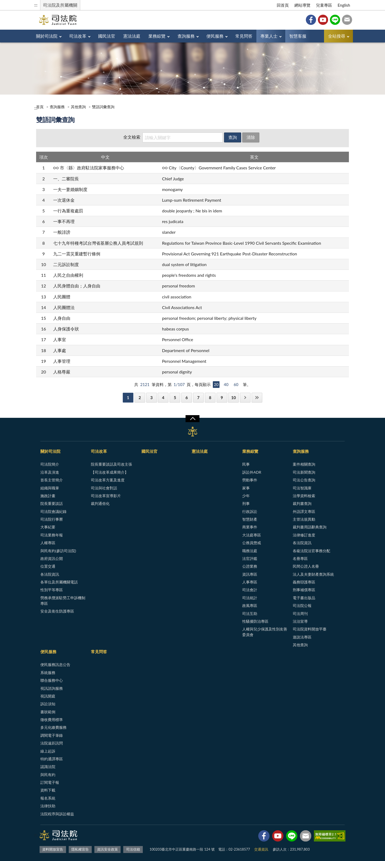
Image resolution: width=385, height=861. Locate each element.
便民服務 (215, 35)
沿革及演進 (49, 472)
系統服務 (47, 672)
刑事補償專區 (304, 589)
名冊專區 (300, 558)
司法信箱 (347, 20)
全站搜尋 (336, 35)
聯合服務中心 (51, 680)
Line (335, 20)
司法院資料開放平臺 (309, 629)
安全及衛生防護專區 (57, 611)
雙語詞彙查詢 (103, 106)
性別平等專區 (51, 589)
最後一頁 (257, 398)
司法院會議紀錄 (53, 511)
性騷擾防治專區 (255, 621)
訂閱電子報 (49, 782)
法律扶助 (47, 806)
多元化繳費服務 (53, 727)
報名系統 (47, 798)
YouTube (323, 20)
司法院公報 (302, 605)
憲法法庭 (131, 35)
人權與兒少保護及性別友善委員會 (264, 632)
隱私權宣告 (80, 849)
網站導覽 (302, 5)
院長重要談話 (51, 503)
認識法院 (47, 766)
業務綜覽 (156, 35)
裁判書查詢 (302, 503)
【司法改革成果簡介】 (109, 472)
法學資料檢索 (304, 495)
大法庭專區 (251, 535)
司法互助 (249, 613)
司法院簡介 (49, 464)
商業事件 (249, 527)
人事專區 (249, 582)
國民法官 (106, 35)
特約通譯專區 (51, 759)
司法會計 (249, 589)
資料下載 (47, 790)
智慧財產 (249, 519)
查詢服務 (186, 35)
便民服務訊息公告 (55, 664)
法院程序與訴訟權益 (57, 814)
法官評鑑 (249, 558)
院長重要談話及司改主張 (111, 464)
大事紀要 (47, 527)
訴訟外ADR (251, 472)
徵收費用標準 (51, 719)
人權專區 (47, 542)
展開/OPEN (192, 418)
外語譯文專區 (304, 511)
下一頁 (245, 398)
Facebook (311, 20)
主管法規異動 (304, 519)
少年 (246, 495)
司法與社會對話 (104, 488)
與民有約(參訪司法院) (58, 550)
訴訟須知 (47, 704)
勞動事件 (249, 480)
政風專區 (249, 605)
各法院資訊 (49, 574)
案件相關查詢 (304, 464)
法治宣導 (300, 621)
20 (216, 384)
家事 (246, 488)
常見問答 (243, 35)
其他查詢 (78, 106)
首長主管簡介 (51, 480)
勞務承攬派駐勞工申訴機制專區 (62, 600)
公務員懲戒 (251, 542)
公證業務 (249, 566)
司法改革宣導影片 (106, 495)
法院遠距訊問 (51, 743)
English (344, 5)
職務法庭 (249, 550)
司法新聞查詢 (304, 472)
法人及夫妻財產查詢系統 (313, 574)
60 (236, 384)
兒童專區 (324, 5)
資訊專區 (249, 574)
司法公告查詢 (304, 480)
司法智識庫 (302, 488)
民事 (246, 464)
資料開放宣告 (52, 849)
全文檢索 (131, 136)
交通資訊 (261, 849)
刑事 (246, 503)
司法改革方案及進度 (108, 480)
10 (233, 397)
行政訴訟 (249, 511)
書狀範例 (47, 712)
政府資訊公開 (51, 558)
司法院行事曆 (51, 519)
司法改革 (77, 35)
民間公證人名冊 (306, 566)
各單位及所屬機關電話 (59, 582)
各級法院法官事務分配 (311, 550)
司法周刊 (300, 613)
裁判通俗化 (100, 503)
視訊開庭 (47, 696)
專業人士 (269, 35)
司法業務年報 (51, 535)
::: (35, 4)
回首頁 (283, 5)
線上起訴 (47, 751)
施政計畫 (47, 495)
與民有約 (47, 774)
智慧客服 (297, 35)
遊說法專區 (302, 637)
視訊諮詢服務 (51, 688)
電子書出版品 (304, 597)
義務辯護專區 (304, 582)
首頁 (40, 106)
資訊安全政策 (107, 849)
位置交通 (47, 566)
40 (226, 384)
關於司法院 (46, 35)
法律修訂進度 (304, 535)
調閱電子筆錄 (51, 735)
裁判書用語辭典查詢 (309, 527)
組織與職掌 (49, 488)
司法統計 (249, 597)
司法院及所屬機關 (60, 4)
